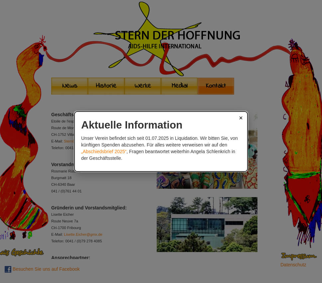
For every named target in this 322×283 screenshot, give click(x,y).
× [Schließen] (241, 118)
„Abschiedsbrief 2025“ (103, 151)
